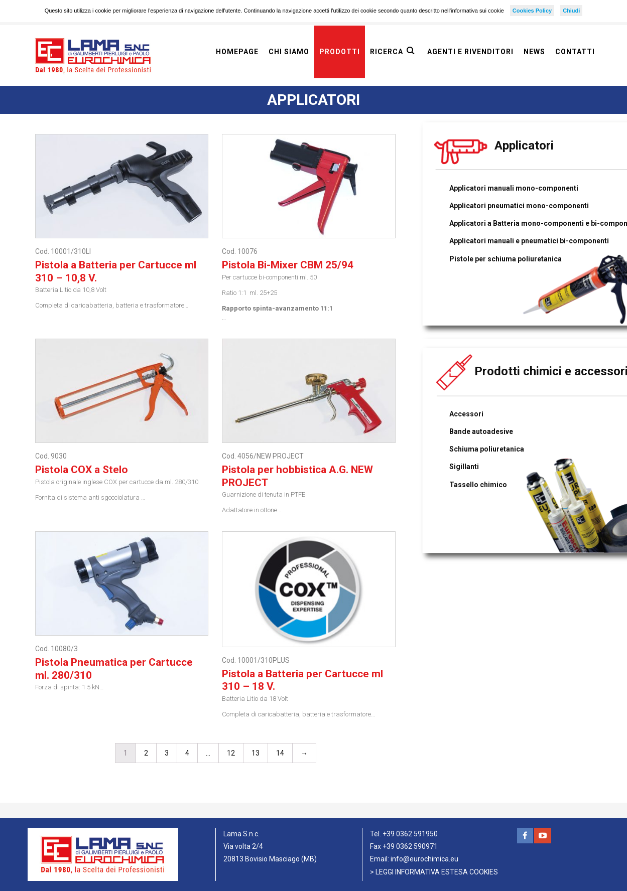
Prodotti (339, 52)
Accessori (466, 414)
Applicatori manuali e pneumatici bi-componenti (529, 241)
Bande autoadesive (481, 431)
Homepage (237, 52)
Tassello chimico (478, 485)
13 (256, 753)
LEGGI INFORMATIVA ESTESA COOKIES (436, 872)
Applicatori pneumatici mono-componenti (519, 206)
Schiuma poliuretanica (486, 449)
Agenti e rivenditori (470, 52)
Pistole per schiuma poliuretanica (505, 259)
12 (231, 753)
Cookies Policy (532, 11)
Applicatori (524, 145)
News (534, 52)
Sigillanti (464, 467)
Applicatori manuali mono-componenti (513, 188)
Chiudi (571, 11)
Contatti (575, 52)
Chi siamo (289, 52)
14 (280, 753)
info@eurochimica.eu (424, 859)
